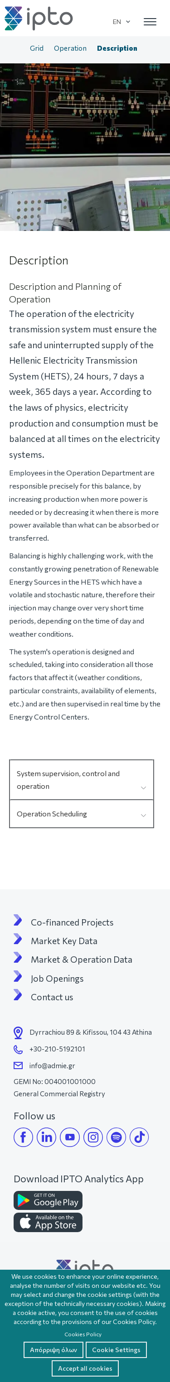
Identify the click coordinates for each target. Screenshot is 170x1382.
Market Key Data (64, 941)
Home (15, 48)
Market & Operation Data (81, 960)
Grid (37, 48)
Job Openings (57, 979)
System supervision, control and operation (68, 779)
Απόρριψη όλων (53, 1349)
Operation (70, 48)
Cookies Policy (83, 1334)
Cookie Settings (116, 1349)
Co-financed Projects (72, 922)
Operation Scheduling (52, 813)
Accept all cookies (85, 1368)
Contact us (52, 997)
